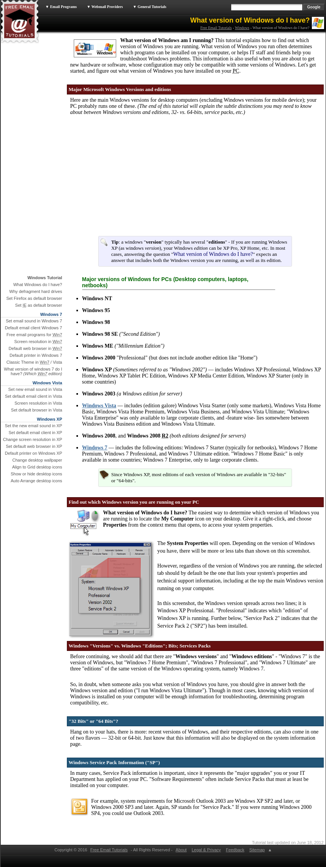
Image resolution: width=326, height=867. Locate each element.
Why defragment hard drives (35, 291)
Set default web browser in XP (34, 446)
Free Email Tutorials (216, 28)
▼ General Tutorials (150, 7)
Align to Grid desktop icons (37, 467)
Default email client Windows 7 (33, 327)
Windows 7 (94, 448)
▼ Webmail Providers (105, 7)
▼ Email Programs (61, 7)
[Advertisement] (127, 179)
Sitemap (256, 849)
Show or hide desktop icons (36, 474)
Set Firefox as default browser (34, 298)
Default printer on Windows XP (33, 453)
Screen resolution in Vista (38, 403)
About (181, 849)
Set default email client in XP (35, 432)
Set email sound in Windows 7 (34, 321)
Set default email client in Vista (33, 396)
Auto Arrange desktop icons (36, 480)
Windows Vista (99, 405)
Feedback (235, 849)
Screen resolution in (38, 341)
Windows (242, 28)
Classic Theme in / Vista (34, 362)
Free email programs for (34, 334)
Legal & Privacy (206, 849)
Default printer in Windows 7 (36, 355)
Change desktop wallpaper (37, 460)
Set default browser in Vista (36, 410)
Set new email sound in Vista (35, 389)
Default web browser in (35, 348)
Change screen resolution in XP (32, 439)
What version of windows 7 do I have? (33, 371)
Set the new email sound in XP (33, 425)
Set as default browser (38, 305)
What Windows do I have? (37, 284)
